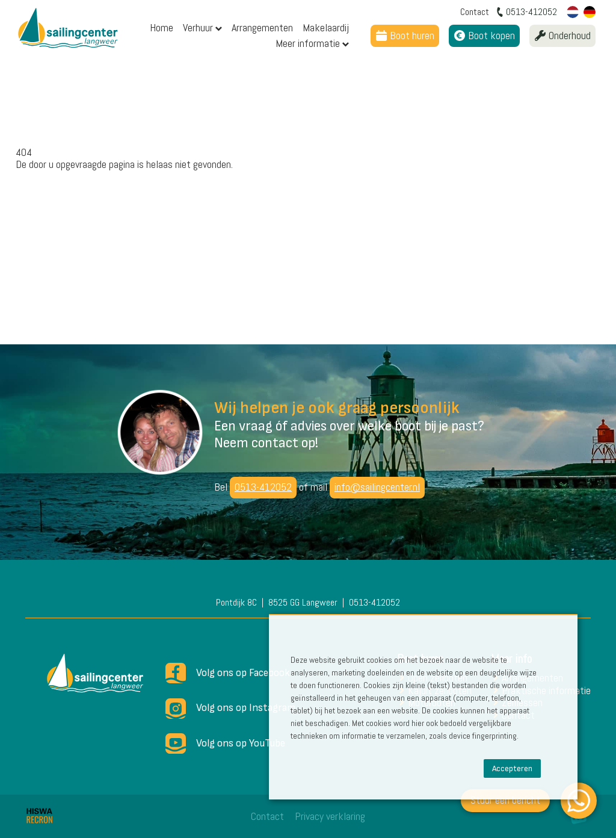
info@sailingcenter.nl (377, 487)
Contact (267, 816)
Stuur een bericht (505, 800)
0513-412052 (263, 487)
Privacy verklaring (330, 816)
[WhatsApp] (579, 801)
